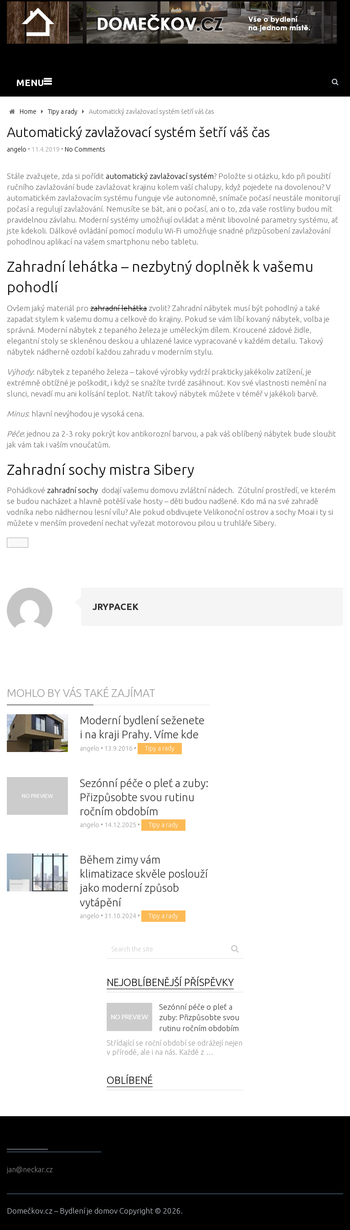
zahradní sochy (72, 490)
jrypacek (116, 606)
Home (28, 111)
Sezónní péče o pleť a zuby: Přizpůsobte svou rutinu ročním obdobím (144, 797)
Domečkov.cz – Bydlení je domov (62, 1210)
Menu (30, 82)
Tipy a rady (62, 111)
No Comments (85, 149)
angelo (16, 149)
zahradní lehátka (118, 308)
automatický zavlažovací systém (160, 176)
